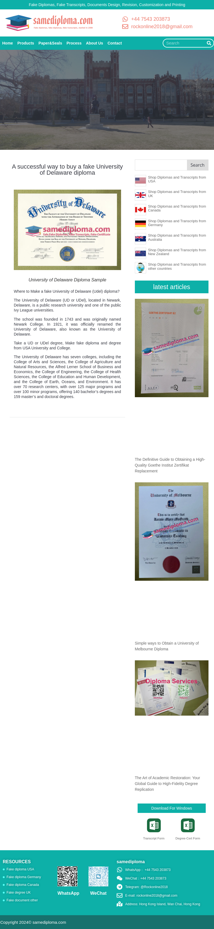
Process (73, 43)
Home (7, 43)
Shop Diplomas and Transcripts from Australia (177, 237)
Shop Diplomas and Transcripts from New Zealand (177, 252)
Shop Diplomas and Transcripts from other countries (177, 266)
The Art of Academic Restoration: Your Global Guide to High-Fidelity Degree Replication (167, 784)
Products (25, 43)
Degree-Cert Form (187, 838)
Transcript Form (153, 838)
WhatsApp (68, 893)
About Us (94, 43)
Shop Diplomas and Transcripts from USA (177, 179)
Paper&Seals (50, 43)
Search (198, 165)
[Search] (209, 43)
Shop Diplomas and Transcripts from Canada (177, 208)
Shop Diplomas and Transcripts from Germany (177, 223)
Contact (115, 43)
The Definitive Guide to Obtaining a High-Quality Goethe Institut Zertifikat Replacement (170, 465)
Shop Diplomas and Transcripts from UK (177, 194)
